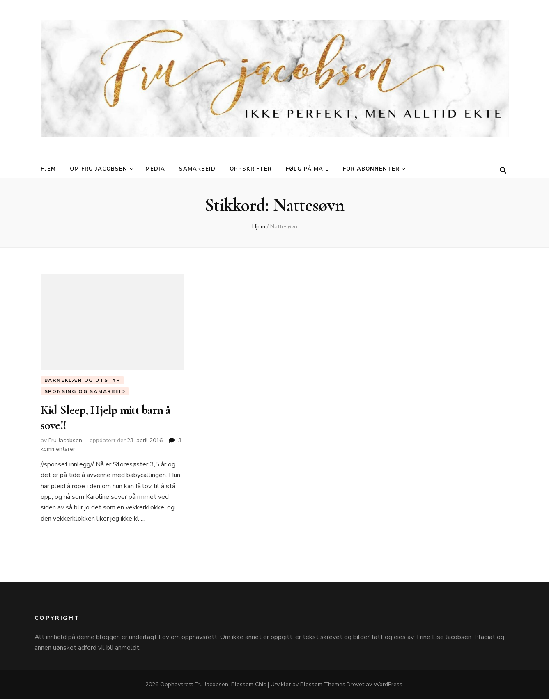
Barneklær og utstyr (82, 380)
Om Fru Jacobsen (98, 169)
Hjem (48, 169)
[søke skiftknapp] (503, 170)
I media (153, 169)
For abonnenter (371, 169)
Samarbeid (197, 169)
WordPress (388, 684)
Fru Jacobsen (65, 440)
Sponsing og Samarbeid (85, 391)
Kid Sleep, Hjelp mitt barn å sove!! (105, 417)
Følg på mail (307, 169)
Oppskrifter (251, 169)
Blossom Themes (322, 684)
